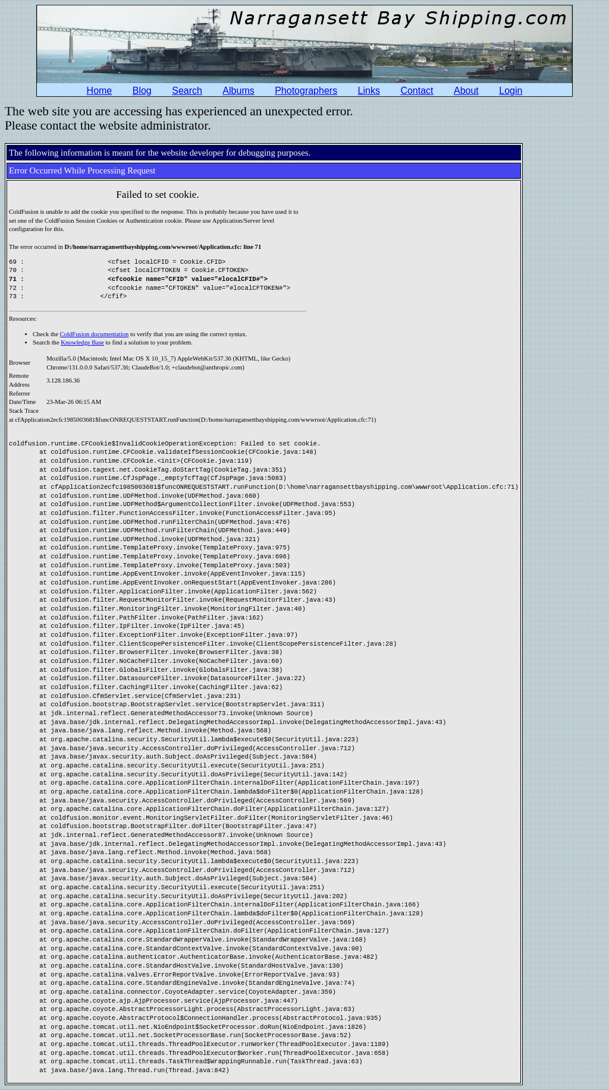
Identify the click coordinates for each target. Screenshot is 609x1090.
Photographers (306, 91)
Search (187, 91)
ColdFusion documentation (94, 334)
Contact (416, 91)
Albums (238, 91)
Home (99, 91)
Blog (142, 91)
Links (369, 91)
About (466, 91)
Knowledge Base (82, 342)
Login (510, 91)
